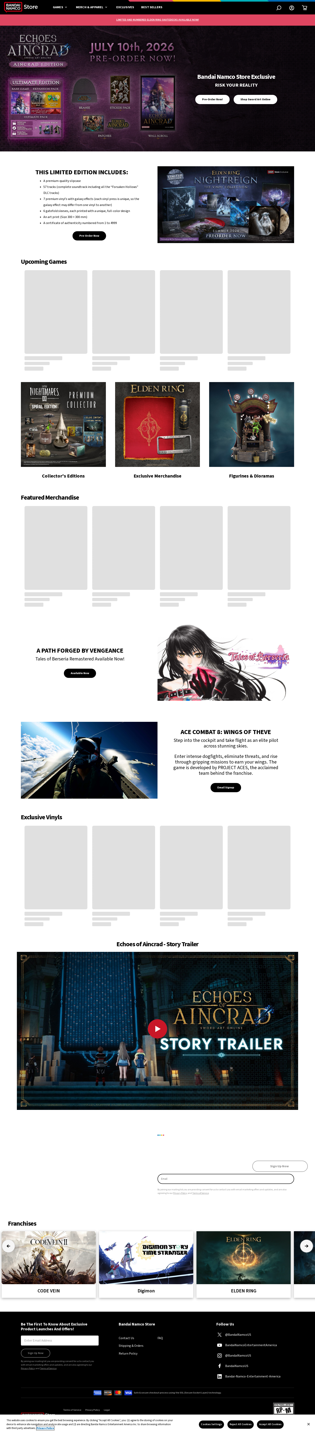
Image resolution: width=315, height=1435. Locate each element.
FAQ (160, 1338)
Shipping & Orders (131, 1346)
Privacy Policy (180, 1193)
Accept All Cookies (270, 1424)
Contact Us (126, 1338)
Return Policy (128, 1353)
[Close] (308, 1424)
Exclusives (125, 7)
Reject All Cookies (241, 1424)
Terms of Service (200, 1193)
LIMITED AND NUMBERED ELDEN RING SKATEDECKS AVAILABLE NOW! (157, 20)
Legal (107, 1410)
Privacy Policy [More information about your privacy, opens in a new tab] (45, 1428)
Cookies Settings (211, 1424)
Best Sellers (151, 7)
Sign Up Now (35, 1353)
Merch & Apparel (92, 7)
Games (61, 7)
